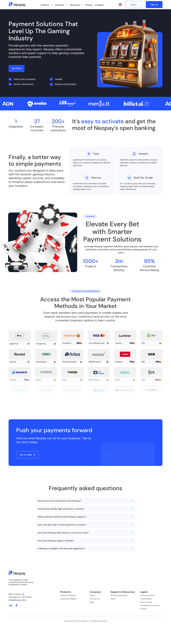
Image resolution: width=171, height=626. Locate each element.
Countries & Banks (68, 598)
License (143, 608)
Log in (134, 4)
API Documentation (118, 595)
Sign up (154, 4)
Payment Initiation (68, 595)
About (92, 595)
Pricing (89, 5)
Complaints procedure (150, 605)
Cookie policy (146, 598)
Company (99, 5)
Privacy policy (146, 602)
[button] (46, 4)
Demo (113, 598)
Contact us (95, 598)
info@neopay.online (17, 600)
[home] (17, 4)
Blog (91, 602)
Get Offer (16, 68)
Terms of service (147, 595)
